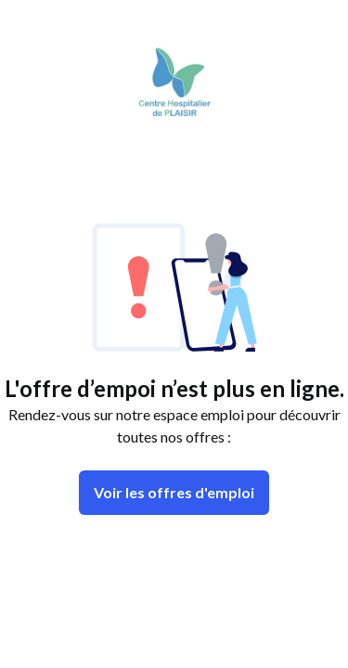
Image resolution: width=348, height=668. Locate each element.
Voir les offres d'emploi (174, 492)
